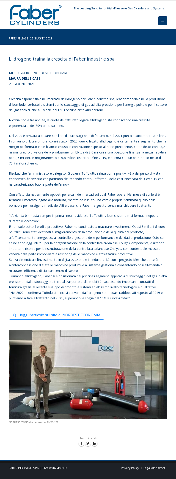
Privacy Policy (130, 468)
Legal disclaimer (154, 468)
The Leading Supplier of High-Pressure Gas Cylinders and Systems (119, 8)
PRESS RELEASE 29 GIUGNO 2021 (30, 38)
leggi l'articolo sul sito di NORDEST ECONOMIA (56, 314)
